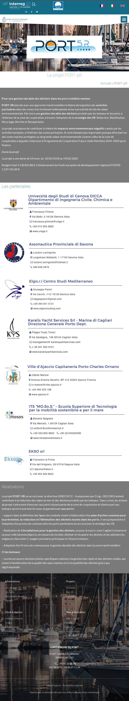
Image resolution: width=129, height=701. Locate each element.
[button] (124, 19)
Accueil (106, 83)
